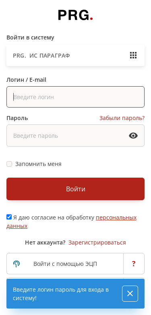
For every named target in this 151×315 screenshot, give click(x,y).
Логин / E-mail (26, 79)
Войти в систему (30, 37)
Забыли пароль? (122, 118)
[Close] (130, 294)
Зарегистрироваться (97, 242)
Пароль (17, 118)
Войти (75, 188)
